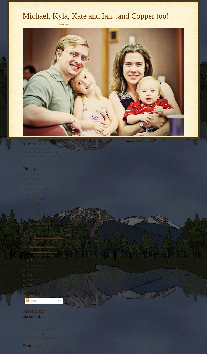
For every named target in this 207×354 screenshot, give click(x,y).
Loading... (29, 321)
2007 (30, 285)
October (36, 194)
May (34, 208)
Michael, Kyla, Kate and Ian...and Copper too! (96, 16)
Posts (31, 300)
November (37, 189)
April (34, 213)
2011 (30, 179)
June (34, 203)
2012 (30, 174)
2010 (30, 270)
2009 (30, 275)
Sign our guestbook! (43, 329)
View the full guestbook (43, 337)
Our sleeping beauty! (43, 246)
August (35, 198)
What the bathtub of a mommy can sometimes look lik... (46, 237)
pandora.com (45, 345)
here (25, 156)
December (37, 184)
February (37, 260)
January (36, 265)
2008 (30, 280)
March (35, 218)
